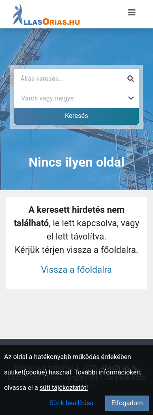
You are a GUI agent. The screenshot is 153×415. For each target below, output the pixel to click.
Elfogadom (127, 403)
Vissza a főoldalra (76, 270)
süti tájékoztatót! (64, 387)
